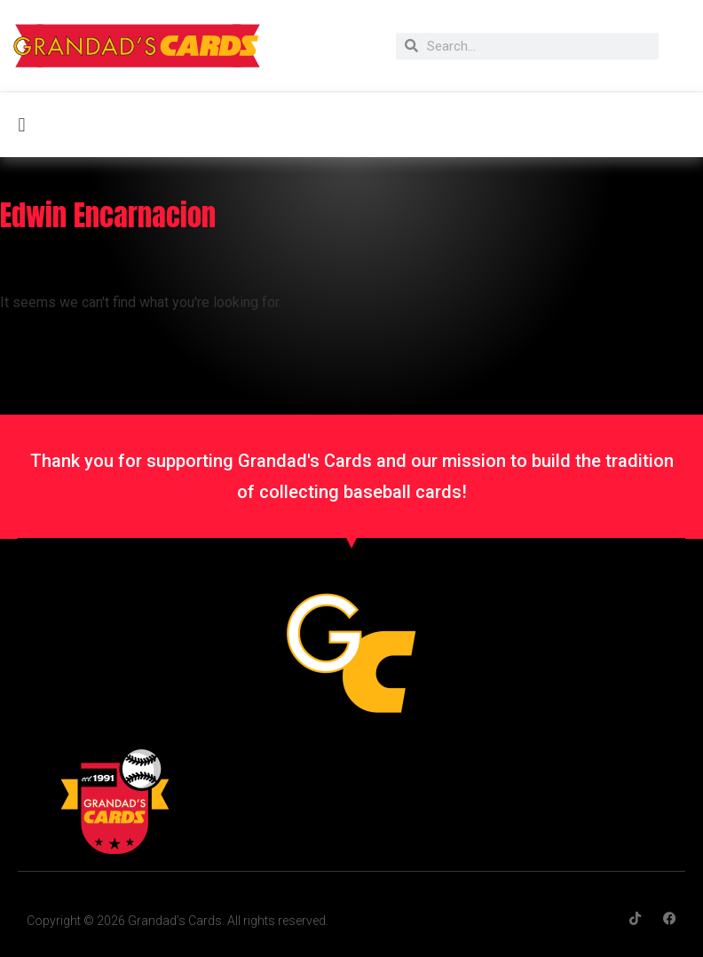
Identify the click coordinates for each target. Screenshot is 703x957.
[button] (21, 124)
